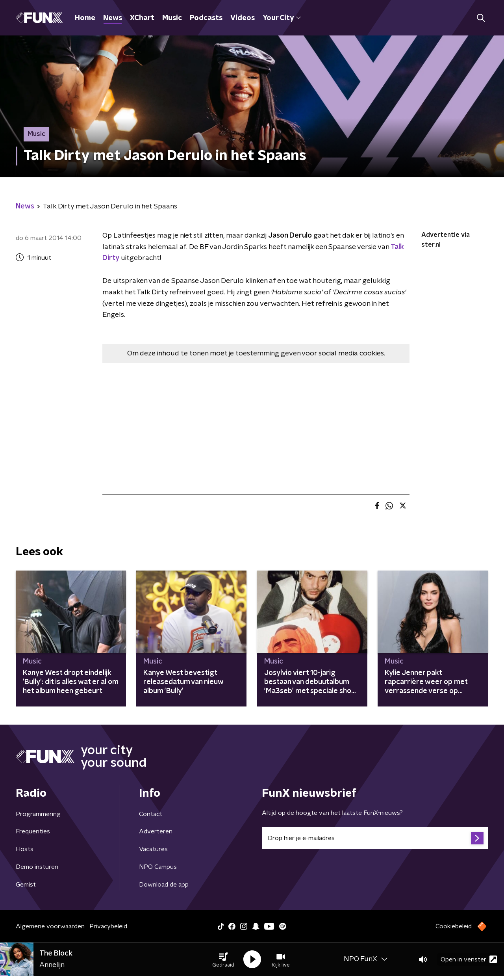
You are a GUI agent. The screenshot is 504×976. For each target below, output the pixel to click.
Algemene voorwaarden (50, 926)
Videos (242, 18)
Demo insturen (37, 867)
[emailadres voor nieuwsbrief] (375, 838)
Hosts (24, 849)
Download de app (164, 884)
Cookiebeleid (453, 926)
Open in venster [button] (469, 959)
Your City (282, 18)
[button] (223, 959)
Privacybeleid (108, 926)
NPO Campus (158, 867)
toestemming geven (267, 353)
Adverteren (155, 831)
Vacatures (153, 849)
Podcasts (206, 18)
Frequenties (33, 831)
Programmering (38, 814)
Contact (150, 814)
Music (172, 18)
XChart (142, 18)
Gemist (26, 884)
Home (85, 18)
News (112, 18)
